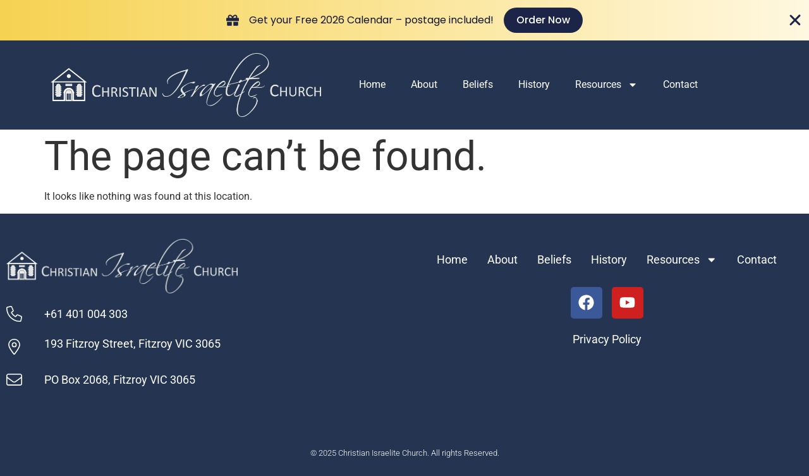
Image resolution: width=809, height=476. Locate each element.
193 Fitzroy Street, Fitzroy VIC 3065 (132, 344)
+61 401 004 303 (86, 314)
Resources (606, 84)
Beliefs (478, 84)
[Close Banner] (795, 20)
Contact (680, 84)
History (534, 84)
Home (372, 84)
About (424, 84)
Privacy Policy (607, 339)
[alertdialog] (404, 20)
